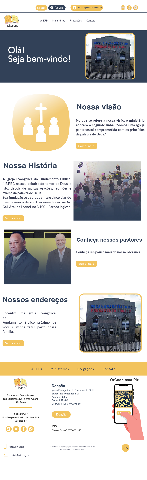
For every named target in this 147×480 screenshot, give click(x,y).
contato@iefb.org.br (19, 455)
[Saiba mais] (86, 146)
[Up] (9, 429)
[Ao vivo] (57, 7)
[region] (73, 56)
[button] (41, 8)
